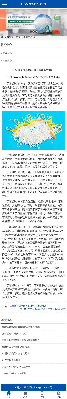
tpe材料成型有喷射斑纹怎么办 (16, 347)
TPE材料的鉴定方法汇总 (14, 373)
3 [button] (36, 33)
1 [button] (30, 33)
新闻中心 (6, 44)
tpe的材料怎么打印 (11, 360)
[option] (33, 24)
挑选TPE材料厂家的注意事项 (16, 367)
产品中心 (7, 60)
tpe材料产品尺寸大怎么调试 (15, 353)
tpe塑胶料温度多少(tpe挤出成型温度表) (28, 306)
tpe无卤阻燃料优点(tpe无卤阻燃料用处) (21, 327)
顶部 (58, 394)
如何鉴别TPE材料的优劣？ (15, 333)
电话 (42, 394)
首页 (8, 394)
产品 (25, 394)
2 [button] (33, 33)
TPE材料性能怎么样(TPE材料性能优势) (47, 309)
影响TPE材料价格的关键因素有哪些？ (20, 340)
